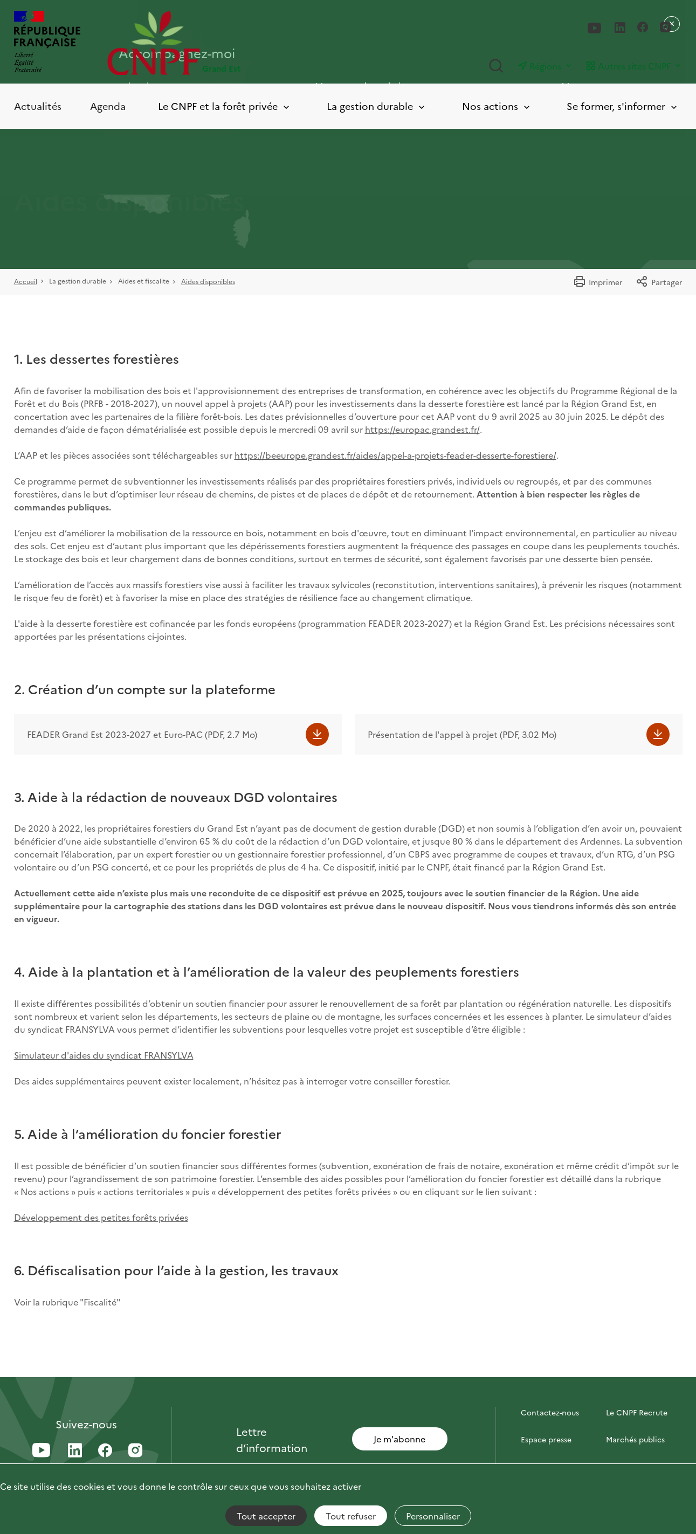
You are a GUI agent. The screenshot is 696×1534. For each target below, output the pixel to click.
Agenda (108, 106)
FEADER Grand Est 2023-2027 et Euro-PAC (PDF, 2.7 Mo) (142, 734)
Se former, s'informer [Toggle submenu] (623, 106)
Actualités (37, 106)
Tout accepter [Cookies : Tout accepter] (266, 1516)
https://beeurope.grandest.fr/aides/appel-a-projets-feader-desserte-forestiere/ (395, 455)
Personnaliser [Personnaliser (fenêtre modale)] (433, 1516)
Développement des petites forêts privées (101, 1217)
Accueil (25, 281)
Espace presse (546, 1439)
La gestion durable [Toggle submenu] (376, 106)
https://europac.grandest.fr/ (422, 429)
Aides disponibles (208, 281)
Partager (659, 281)
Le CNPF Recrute (636, 1412)
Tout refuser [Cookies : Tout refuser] (351, 1516)
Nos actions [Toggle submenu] (497, 106)
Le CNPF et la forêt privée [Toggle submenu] (224, 106)
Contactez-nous (550, 1412)
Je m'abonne (399, 1439)
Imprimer (598, 281)
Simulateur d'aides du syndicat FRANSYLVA (104, 1055)
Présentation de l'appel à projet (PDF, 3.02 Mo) (462, 734)
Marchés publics (635, 1439)
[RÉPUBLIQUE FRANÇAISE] (47, 43)
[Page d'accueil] (227, 43)
